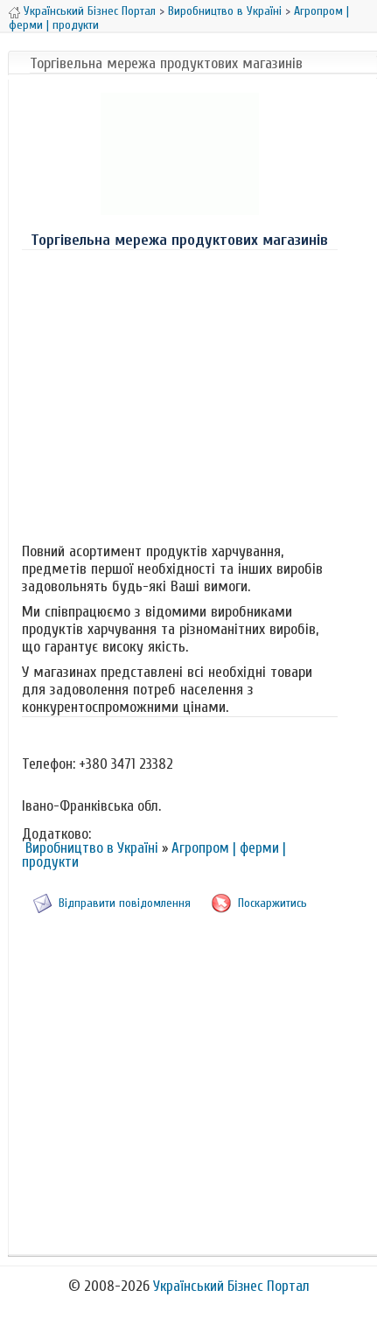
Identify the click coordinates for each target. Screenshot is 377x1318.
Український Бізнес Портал (90, 10)
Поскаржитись (272, 903)
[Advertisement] (179, 392)
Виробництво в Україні (225, 10)
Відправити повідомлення (125, 903)
